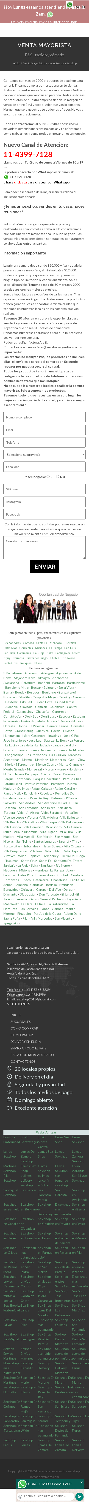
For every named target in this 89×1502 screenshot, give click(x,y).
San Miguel (62, 836)
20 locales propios (31, 1069)
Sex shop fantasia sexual (10, 1296)
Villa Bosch (11, 822)
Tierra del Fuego (36, 658)
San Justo (65, 808)
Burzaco (9, 697)
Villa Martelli (25, 836)
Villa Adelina (49, 817)
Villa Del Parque (70, 822)
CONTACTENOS (23, 1061)
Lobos (45, 909)
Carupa (41, 889)
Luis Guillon (57, 755)
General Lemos (57, 726)
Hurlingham (11, 735)
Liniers (22, 750)
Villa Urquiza (72, 851)
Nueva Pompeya (26, 774)
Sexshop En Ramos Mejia (29, 1406)
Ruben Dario (72, 913)
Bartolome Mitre (17, 687)
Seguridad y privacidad (36, 1084)
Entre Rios (10, 648)
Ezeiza (25, 721)
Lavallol (69, 745)
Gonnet (57, 909)
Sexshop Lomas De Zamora (45, 1445)
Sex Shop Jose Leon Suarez (79, 1296)
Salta (50, 653)
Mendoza (56, 643)
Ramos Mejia (12, 793)
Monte (70, 909)
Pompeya (57, 784)
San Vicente (63, 918)
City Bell (26, 702)
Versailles (71, 812)
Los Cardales (29, 909)
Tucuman (70, 643)
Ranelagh (30, 793)
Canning (64, 697)
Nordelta (75, 769)
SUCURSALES (21, 1022)
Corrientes (26, 648)
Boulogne (49, 692)
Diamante (10, 894)
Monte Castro (46, 764)
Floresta (9, 726)
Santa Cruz (10, 663)
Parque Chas (72, 779)
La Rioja (38, 653)
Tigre (75, 841)
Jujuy (6, 658)
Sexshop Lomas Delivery (78, 1445)
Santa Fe (41, 643)
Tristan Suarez (51, 846)
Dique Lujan (28, 894)
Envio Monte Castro (43, 1142)
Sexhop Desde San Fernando (79, 1339)
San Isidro (48, 808)
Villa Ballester (70, 817)
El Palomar (37, 726)
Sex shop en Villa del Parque (62, 1267)
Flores (76, 721)
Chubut (54, 658)
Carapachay (25, 711)
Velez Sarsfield (51, 812)
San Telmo (23, 841)
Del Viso (55, 889)
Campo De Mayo (44, 697)
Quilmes (23, 788)
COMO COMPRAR (24, 1028)
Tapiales (35, 856)
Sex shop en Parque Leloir (45, 1252)
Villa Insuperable (26, 832)
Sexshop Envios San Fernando (62, 1430)
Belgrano (50, 687)
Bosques (33, 692)
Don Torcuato (49, 894)
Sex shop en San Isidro (27, 1267)
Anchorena (60, 678)
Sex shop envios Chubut (27, 1281)
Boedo (20, 692)
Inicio (16, 63)
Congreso (59, 711)
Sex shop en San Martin (44, 1267)
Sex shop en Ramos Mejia (10, 1267)
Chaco (38, 663)
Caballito (23, 697)
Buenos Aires (12, 643)
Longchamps (14, 755)
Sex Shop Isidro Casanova (45, 1296)
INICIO (16, 1015)
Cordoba (28, 643)
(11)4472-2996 (35, 994)
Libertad (9, 750)
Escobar (64, 716)
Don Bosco (48, 716)
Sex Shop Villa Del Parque (44, 1339)
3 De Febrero (12, 673)
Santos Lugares (45, 841)
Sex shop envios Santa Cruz (63, 1281)
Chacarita (43, 711)
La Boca (61, 740)
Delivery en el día (30, 1076)
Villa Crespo (48, 822)
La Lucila (11, 745)
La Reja (40, 904)
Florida (22, 726)
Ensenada (20, 899)
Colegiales (57, 707)
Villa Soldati (53, 851)
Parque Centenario (17, 779)
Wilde (22, 856)
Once (57, 774)
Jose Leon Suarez (41, 740)
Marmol (27, 760)
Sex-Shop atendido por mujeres (46, 1353)
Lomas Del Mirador (71, 750)
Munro (61, 769)
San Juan (9, 653)
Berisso (51, 885)
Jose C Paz (71, 735)
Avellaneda (11, 683)
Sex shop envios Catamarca (11, 1281)
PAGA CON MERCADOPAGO (32, 1055)
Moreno (9, 913)
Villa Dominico (33, 827)
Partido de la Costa (47, 913)
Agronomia (64, 673)
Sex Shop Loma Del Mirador (44, 1310)
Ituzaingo (54, 735)
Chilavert (27, 889)
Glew (81, 760)
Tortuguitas (12, 846)
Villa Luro (66, 832)
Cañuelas (37, 885)
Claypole (26, 707)
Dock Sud (31, 716)
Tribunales (30, 846)
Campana (21, 885)
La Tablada (42, 745)
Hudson (68, 731)
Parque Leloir (12, 784)
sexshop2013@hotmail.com (36, 999)
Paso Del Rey (39, 798)
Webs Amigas (46, 1132)
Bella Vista (66, 687)
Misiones (41, 648)
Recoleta (46, 793)
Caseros (79, 697)
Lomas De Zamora (42, 750)
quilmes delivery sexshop (27, 1180)
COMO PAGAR (22, 1035)
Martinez (41, 760)
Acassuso (32, 673)
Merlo (9, 764)
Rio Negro (68, 658)
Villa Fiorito (54, 827)
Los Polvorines (36, 755)
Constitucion (12, 716)
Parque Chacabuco (46, 779)
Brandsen (66, 885)
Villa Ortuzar (73, 846)
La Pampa (55, 648)
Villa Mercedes (41, 918)
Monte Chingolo (70, 764)
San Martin (44, 836)
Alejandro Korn (24, 678)
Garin (33, 899)
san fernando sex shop (61, 1180)
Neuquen (26, 663)
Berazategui (67, 692)
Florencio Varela (58, 721)
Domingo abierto (30, 1100)
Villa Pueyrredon (15, 851)
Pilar (25, 918)
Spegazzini (10, 923)
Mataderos (58, 760)
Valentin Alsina (28, 812)
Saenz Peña (11, 918)
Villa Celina (29, 822)
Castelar (11, 702)
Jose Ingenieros (14, 740)
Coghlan (41, 707)
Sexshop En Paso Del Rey (46, 1392)
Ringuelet (24, 913)
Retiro (22, 798)
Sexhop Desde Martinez (61, 1339)
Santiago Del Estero (68, 861)
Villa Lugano (48, 832)
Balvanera (29, 683)
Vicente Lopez (13, 817)
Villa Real (36, 851)
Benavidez (10, 889)
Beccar (36, 687)
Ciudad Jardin (64, 702)
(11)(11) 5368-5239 (36, 989)
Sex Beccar (28, 1190)
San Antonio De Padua (54, 803)
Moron (49, 769)
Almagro (44, 678)
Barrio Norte (76, 683)
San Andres (27, 803)
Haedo (56, 731)
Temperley (50, 856)
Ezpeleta (38, 721)
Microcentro (25, 764)
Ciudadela (10, 707)
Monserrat (34, 769)
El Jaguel (67, 894)
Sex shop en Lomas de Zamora (62, 1238)
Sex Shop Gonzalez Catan (27, 1296)
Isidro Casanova (33, 735)
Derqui (68, 889)
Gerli (71, 760)
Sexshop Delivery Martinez (61, 1368)
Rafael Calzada (41, 788)
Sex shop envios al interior (78, 1267)
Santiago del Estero (68, 653)
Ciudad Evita (43, 702)
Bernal (8, 692)
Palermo (69, 774)
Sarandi (63, 841)
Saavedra (10, 803)
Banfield (44, 683)
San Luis (70, 648)
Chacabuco (59, 880)
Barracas (58, 683)
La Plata (27, 904)
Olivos (45, 774)
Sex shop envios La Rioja (44, 1281)
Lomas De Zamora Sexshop (28, 1156)
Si (50, 477)
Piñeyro (71, 798)
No (60, 477)
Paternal (57, 798)
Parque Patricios (36, 784)
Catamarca (24, 653)
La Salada (26, 745)
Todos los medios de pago (39, 1092)
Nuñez (8, 774)
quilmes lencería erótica (43, 1180)
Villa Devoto (12, 827)
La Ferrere (77, 740)
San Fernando (29, 808)
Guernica (42, 731)
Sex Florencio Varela (44, 1195)
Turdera (9, 812)
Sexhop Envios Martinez (9, 1353)
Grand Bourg (24, 731)
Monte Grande (14, 769)
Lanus (57, 745)
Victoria (32, 817)
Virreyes (9, 856)
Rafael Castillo (65, 788)
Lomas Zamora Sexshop (78, 1156)
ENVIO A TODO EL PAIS (28, 1048)
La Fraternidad (58, 904)
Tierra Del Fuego (73, 856)
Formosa (18, 658)
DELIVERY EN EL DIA (26, 1041)
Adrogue (47, 673)
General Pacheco (52, 899)
